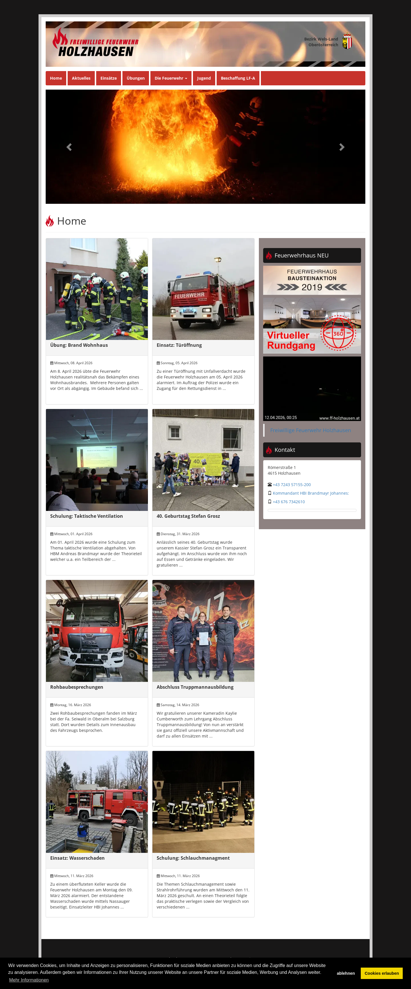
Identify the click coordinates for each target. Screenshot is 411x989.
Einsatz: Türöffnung (179, 345)
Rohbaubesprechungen (76, 687)
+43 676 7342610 (289, 501)
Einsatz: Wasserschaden (77, 858)
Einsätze (108, 78)
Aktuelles (81, 78)
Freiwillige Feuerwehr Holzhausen (310, 430)
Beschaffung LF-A (238, 78)
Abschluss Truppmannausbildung (195, 687)
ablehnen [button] (346, 973)
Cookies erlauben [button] (382, 973)
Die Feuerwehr (171, 78)
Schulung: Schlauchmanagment (193, 858)
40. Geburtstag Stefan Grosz (188, 516)
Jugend (204, 78)
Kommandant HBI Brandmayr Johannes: (311, 493)
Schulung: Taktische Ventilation (86, 516)
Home (56, 78)
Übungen (136, 78)
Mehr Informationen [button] (29, 980)
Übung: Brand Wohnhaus (79, 345)
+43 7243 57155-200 (292, 484)
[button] (70, 147)
